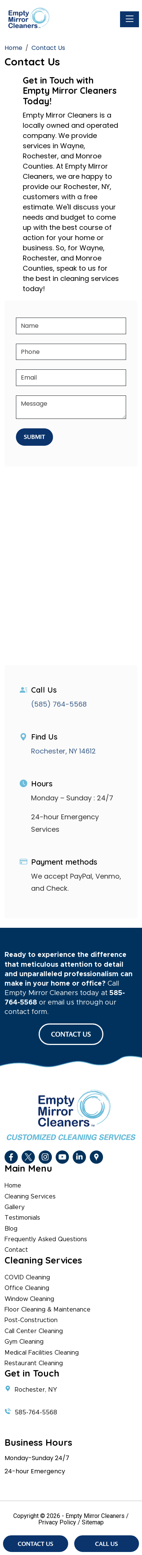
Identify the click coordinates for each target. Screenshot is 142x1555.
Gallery (15, 1207)
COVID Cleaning (27, 1277)
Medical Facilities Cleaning (42, 1353)
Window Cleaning (29, 1299)
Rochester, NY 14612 (63, 751)
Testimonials (22, 1218)
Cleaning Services (30, 1197)
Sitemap (93, 1522)
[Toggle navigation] (129, 19)
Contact (16, 1250)
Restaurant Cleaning (34, 1363)
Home (13, 1186)
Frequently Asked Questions (46, 1239)
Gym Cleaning (24, 1342)
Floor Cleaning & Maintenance (48, 1310)
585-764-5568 (36, 1412)
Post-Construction (31, 1320)
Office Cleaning (27, 1288)
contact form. (26, 1012)
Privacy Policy (57, 1522)
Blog (11, 1229)
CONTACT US (71, 1034)
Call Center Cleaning (34, 1331)
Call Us (106, 1543)
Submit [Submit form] (34, 436)
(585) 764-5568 (59, 704)
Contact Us (35, 1543)
